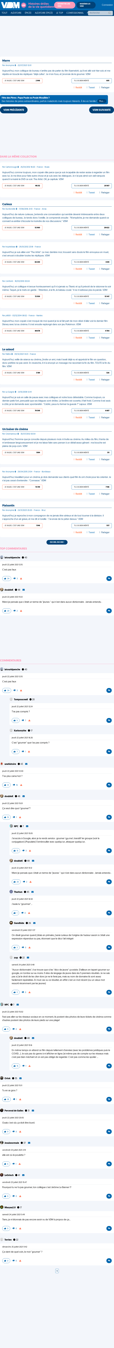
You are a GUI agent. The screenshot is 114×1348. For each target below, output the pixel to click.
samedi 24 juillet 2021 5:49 (13, 1215)
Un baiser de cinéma (15, 429)
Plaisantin (8, 505)
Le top (59, 13)
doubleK (9, 590)
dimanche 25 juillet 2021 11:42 (14, 1247)
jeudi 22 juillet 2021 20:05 (13, 1118)
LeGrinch (9, 1175)
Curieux (7, 204)
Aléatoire (16, 13)
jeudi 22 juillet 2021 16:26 (22, 738)
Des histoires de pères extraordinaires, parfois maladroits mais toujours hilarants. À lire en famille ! (54, 100)
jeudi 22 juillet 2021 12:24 (22, 707)
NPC (16, 826)
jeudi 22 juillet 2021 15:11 (12, 1086)
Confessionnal (75, 13)
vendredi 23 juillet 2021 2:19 (14, 1150)
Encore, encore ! (57, 542)
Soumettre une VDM (63, 5)
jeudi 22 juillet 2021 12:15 (12, 565)
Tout (4, 13)
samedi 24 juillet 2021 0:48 (23, 965)
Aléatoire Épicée (44, 13)
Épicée (28, 13)
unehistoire (11, 764)
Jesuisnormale (12, 1143)
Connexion (107, 5)
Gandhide (19, 923)
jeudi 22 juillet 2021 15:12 (12, 597)
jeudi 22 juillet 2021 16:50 (22, 899)
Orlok (8, 1078)
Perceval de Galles (14, 1111)
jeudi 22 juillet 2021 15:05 (22, 833)
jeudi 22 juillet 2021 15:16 (22, 1045)
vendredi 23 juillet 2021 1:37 (23, 930)
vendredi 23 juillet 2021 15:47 (14, 1182)
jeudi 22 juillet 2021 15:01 (12, 803)
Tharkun (18, 892)
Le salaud (8, 349)
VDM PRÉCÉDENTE (13, 110)
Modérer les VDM (85, 5)
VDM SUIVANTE (102, 110)
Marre (6, 60)
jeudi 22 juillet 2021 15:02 (12, 1012)
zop (16, 958)
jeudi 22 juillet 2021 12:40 (12, 771)
